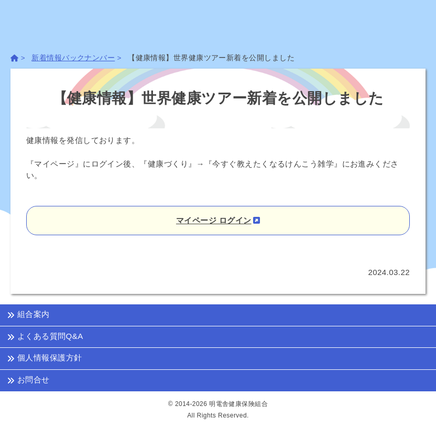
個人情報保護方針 (44, 358)
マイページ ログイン (214, 220)
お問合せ (28, 380)
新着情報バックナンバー (73, 58)
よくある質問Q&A (45, 336)
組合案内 (28, 315)
